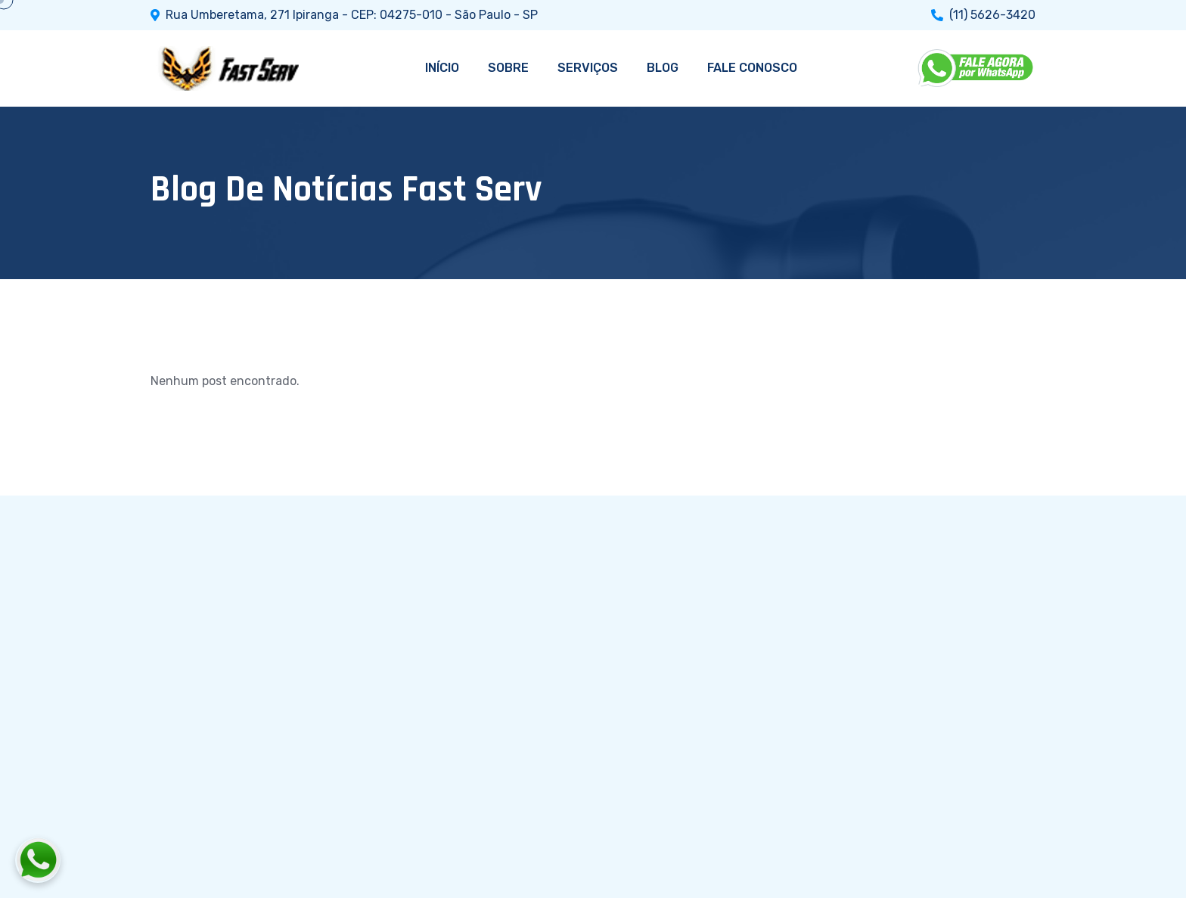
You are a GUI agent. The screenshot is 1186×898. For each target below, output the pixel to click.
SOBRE (508, 68)
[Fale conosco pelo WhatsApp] (121, 860)
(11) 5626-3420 (992, 15)
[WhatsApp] (976, 68)
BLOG (662, 68)
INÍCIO (442, 68)
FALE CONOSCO (752, 68)
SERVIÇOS (587, 68)
